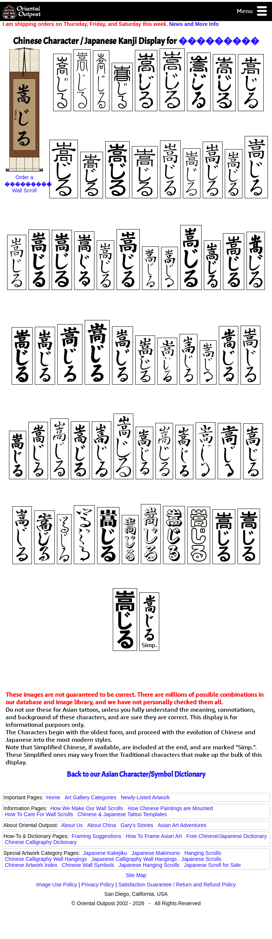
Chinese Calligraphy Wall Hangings (46, 859)
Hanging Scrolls (202, 853)
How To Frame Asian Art (154, 836)
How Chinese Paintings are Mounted (170, 808)
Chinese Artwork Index (31, 865)
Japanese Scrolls (201, 859)
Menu (252, 11)
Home (53, 797)
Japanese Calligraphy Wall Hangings (134, 859)
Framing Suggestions (96, 836)
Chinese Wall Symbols (88, 865)
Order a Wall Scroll (28, 183)
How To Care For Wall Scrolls (39, 814)
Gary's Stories (137, 825)
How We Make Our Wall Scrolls (86, 808)
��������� (218, 41)
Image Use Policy (56, 885)
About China (101, 825)
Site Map (136, 875)
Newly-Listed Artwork (145, 797)
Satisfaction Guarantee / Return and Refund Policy (177, 885)
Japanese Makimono (156, 853)
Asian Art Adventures (182, 825)
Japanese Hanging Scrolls (148, 865)
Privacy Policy (97, 885)
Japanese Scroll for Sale (212, 865)
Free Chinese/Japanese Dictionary (226, 836)
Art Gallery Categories (91, 797)
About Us (72, 825)
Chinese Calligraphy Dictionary (40, 842)
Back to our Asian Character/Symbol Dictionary (136, 774)
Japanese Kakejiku (105, 853)
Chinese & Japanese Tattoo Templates (122, 814)
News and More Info (193, 24)
